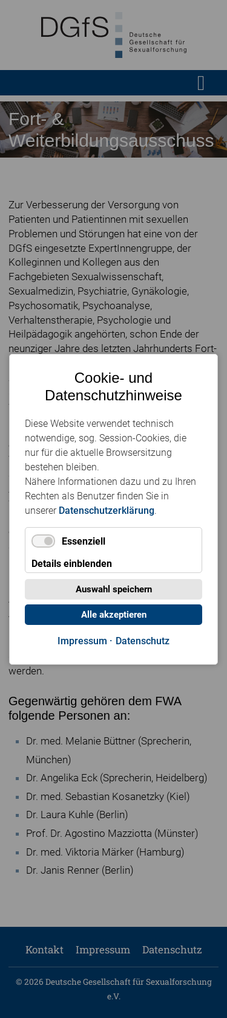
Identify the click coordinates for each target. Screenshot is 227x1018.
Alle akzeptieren (113, 614)
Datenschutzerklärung (106, 510)
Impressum (82, 641)
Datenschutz (142, 641)
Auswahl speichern (114, 589)
